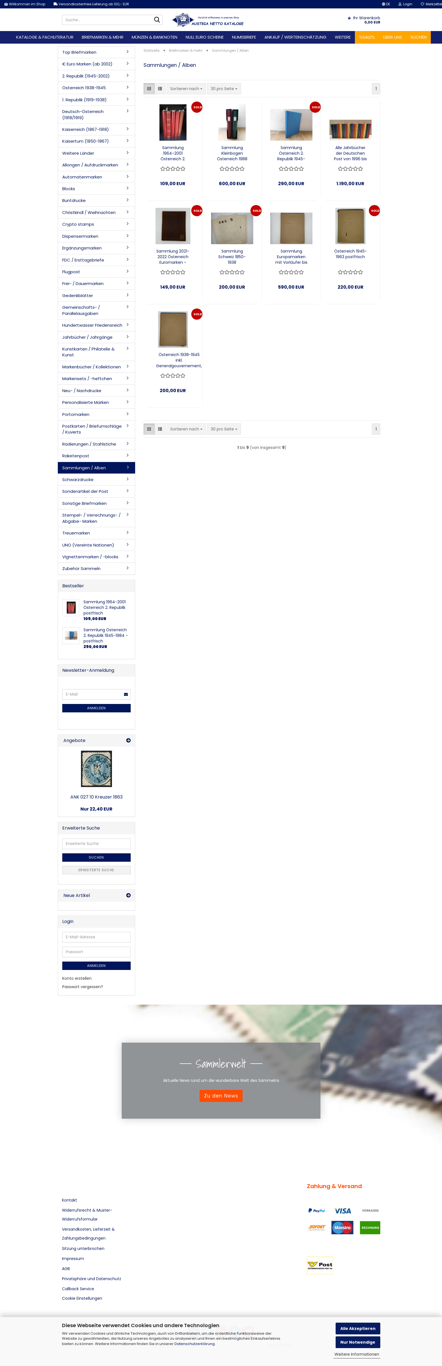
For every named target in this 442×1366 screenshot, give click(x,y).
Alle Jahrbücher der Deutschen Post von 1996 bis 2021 (350, 153)
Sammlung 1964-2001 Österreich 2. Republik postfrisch (173, 153)
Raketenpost (75, 456)
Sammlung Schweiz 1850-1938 (232, 256)
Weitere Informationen (357, 1354)
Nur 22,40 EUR (96, 809)
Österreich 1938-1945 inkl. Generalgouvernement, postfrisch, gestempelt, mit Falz (179, 360)
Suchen (418, 37)
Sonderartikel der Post (85, 491)
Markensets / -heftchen (87, 378)
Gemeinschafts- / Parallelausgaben (81, 310)
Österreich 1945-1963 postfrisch (350, 254)
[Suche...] (157, 20)
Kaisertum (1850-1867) (85, 141)
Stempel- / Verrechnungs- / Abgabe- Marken (91, 518)
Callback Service (78, 1289)
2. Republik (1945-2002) (86, 76)
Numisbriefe (244, 37)
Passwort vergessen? (82, 987)
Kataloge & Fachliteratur (44, 37)
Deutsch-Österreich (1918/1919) (83, 114)
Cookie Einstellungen (82, 1298)
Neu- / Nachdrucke (81, 391)
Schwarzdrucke (78, 479)
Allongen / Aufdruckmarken (90, 165)
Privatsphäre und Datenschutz (91, 1279)
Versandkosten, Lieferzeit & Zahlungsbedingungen (88, 1233)
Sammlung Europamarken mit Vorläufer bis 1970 (291, 256)
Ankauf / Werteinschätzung (295, 37)
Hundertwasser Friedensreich (92, 325)
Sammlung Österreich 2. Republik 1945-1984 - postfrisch (291, 153)
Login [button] (405, 4)
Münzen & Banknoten (154, 37)
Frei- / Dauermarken (83, 283)
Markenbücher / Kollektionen (91, 367)
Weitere (343, 37)
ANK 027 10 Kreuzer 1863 (96, 797)
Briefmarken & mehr (102, 37)
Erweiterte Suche (96, 870)
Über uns (392, 37)
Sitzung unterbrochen (83, 1248)
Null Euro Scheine (205, 37)
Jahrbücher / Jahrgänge (87, 337)
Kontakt (69, 1200)
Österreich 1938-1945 (84, 88)
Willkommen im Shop (24, 4)
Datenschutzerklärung (195, 1343)
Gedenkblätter (77, 295)
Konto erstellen (77, 978)
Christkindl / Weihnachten (89, 212)
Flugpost (71, 272)
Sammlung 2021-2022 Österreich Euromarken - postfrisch (172, 256)
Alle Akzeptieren (358, 1328)
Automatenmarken (82, 177)
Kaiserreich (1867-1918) (85, 129)
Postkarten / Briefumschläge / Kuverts (92, 429)
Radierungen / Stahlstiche (89, 444)
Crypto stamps (78, 224)
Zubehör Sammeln (81, 568)
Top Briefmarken (79, 52)
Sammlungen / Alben (84, 468)
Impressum (73, 1258)
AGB (66, 1268)
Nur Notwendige (357, 1342)
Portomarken (75, 414)
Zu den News (221, 1095)
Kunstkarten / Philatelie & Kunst (88, 352)
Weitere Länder (78, 153)
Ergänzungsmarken (82, 248)
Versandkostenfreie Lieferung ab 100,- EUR (91, 4)
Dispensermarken (80, 236)
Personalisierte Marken (85, 402)
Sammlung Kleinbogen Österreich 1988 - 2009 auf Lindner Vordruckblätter (232, 153)
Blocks (68, 189)
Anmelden (96, 708)
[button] (386, 4)
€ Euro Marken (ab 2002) (87, 64)
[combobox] (186, 88)
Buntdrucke (74, 200)
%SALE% (367, 37)
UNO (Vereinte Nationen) (88, 545)
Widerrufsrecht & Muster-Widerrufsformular (87, 1214)
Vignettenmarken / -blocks (90, 557)
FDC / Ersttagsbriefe (83, 260)
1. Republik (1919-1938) (84, 100)
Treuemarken (76, 533)
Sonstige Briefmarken (84, 503)
